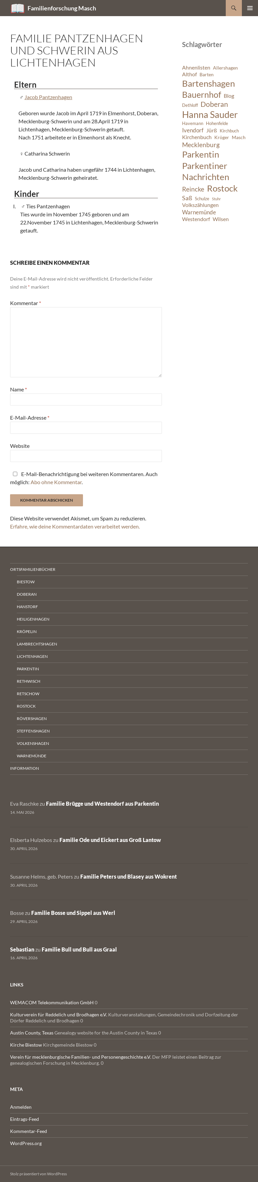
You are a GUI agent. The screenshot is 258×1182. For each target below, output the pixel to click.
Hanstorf (27, 606)
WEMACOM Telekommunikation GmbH (52, 1002)
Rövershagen (32, 718)
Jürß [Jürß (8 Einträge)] (211, 130)
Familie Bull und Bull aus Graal (79, 949)
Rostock (26, 706)
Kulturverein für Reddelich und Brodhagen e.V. (58, 1014)
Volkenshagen (33, 743)
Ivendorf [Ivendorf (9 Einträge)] (193, 130)
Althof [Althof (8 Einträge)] (189, 74)
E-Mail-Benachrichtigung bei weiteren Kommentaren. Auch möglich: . (84, 478)
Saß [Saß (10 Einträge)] (187, 198)
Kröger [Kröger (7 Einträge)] (221, 137)
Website (20, 445)
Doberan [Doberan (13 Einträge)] (214, 104)
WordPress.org (26, 1143)
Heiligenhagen (33, 619)
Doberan (27, 594)
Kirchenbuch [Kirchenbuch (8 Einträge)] (197, 137)
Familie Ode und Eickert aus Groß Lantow (110, 840)
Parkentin (28, 668)
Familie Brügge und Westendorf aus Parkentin (102, 803)
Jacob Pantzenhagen (48, 97)
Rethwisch (28, 681)
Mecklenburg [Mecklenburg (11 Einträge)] (201, 145)
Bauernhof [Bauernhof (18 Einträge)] (201, 94)
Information (24, 768)
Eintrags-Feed (24, 1119)
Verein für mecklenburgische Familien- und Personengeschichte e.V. (80, 1057)
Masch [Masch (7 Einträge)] (239, 137)
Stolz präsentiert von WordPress (38, 1173)
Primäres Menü (250, 8)
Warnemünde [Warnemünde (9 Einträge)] (199, 212)
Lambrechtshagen (37, 643)
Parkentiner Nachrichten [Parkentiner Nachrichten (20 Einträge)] (205, 171)
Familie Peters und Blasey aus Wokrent (128, 876)
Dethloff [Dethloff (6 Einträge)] (190, 105)
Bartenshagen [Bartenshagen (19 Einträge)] (208, 83)
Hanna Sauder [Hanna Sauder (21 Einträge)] (210, 114)
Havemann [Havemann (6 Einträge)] (192, 123)
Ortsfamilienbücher (32, 569)
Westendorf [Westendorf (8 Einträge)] (196, 219)
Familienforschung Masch (62, 8)
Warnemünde (31, 755)
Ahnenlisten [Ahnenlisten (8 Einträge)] (196, 68)
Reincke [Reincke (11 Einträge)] (193, 189)
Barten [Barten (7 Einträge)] (207, 74)
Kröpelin (27, 631)
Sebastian (22, 949)
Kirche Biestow (26, 1045)
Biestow (26, 581)
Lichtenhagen (32, 656)
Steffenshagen (33, 730)
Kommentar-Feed (28, 1131)
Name (18, 389)
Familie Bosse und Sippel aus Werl (73, 913)
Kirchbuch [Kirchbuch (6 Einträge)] (229, 130)
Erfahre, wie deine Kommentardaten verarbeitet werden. (75, 526)
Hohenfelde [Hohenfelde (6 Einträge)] (217, 123)
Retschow (28, 693)
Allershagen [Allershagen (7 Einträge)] (225, 68)
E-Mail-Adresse (29, 417)
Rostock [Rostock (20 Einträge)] (222, 188)
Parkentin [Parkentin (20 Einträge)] (200, 154)
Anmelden (21, 1107)
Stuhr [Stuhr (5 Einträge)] (216, 199)
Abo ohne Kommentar (56, 482)
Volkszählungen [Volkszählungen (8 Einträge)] (200, 205)
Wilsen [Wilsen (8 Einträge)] (221, 219)
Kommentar (25, 303)
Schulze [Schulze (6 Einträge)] (202, 198)
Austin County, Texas (31, 1033)
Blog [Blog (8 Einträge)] (229, 96)
